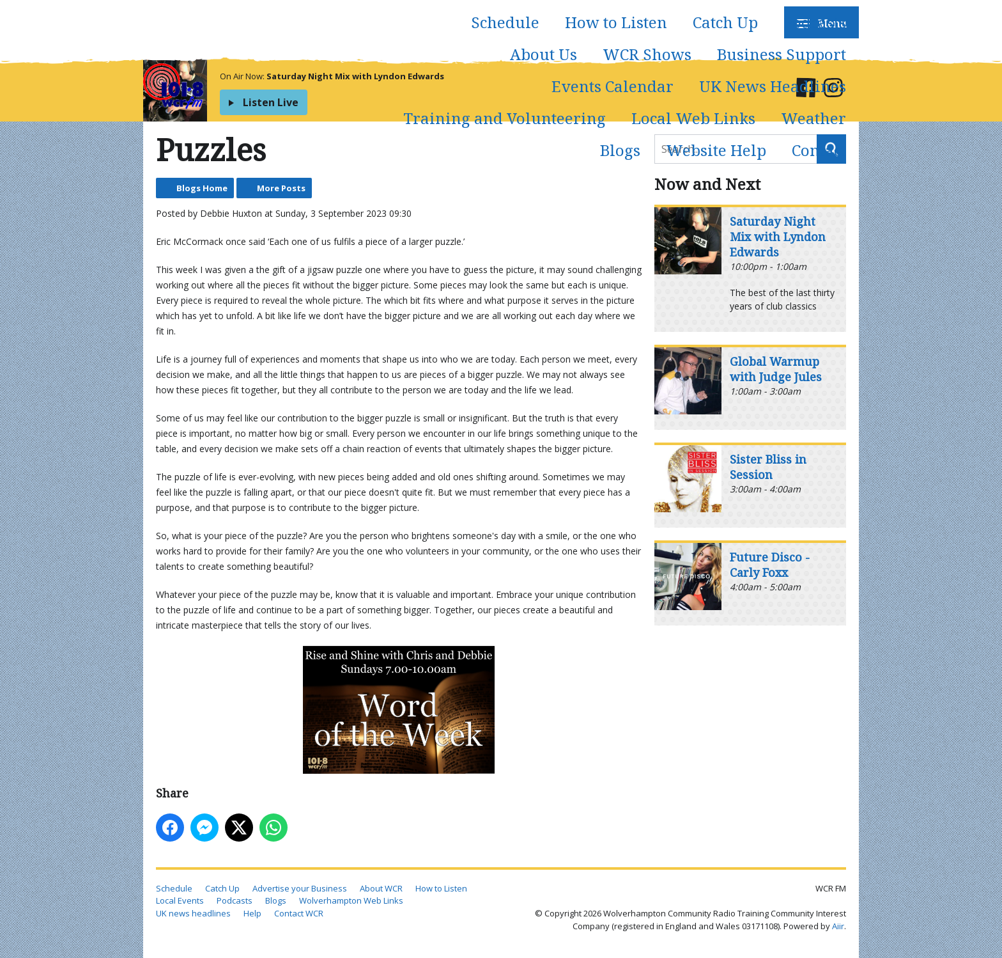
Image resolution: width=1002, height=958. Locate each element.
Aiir (838, 926)
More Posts (281, 188)
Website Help (716, 150)
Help (252, 913)
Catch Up (725, 22)
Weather (813, 118)
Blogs (620, 150)
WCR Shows (647, 54)
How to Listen (616, 22)
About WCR (381, 888)
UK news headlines (193, 913)
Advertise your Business (299, 888)
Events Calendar (612, 86)
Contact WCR (298, 913)
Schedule (505, 22)
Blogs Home (201, 188)
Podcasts (814, 22)
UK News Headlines (772, 86)
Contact (819, 150)
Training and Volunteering (504, 118)
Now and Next (707, 183)
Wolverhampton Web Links (351, 900)
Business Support (781, 54)
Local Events (180, 900)
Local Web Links (693, 118)
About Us (543, 54)
